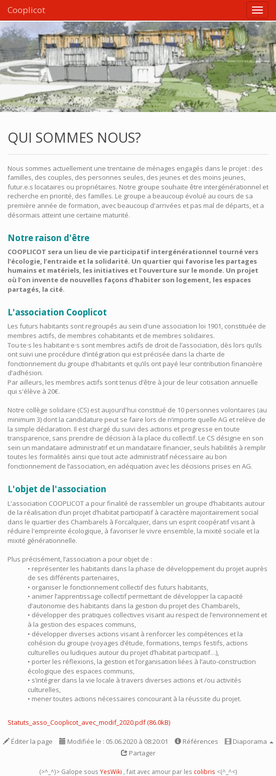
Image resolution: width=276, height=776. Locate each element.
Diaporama (249, 741)
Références (196, 741)
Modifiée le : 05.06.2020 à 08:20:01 (113, 741)
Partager (138, 752)
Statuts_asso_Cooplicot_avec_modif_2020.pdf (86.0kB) (89, 722)
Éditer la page (28, 741)
